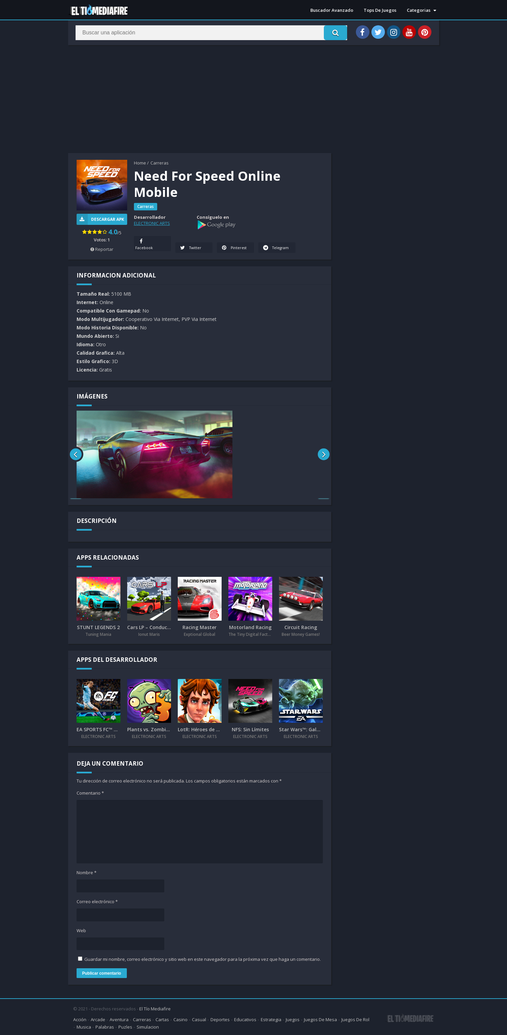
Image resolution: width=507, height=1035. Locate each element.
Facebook (144, 243)
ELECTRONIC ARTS (152, 223)
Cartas (162, 1019)
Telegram (269, 243)
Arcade (98, 1019)
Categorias (418, 10)
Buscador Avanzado (331, 10)
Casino (180, 1019)
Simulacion (148, 1026)
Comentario (90, 793)
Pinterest (234, 248)
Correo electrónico (97, 902)
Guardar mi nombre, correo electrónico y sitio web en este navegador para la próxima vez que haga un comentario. (202, 959)
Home (140, 163)
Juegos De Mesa (320, 1019)
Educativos (245, 1019)
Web (81, 931)
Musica (84, 1026)
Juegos (293, 1019)
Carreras (159, 163)
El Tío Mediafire (155, 1008)
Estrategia (271, 1019)
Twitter (191, 248)
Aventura (119, 1019)
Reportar (101, 249)
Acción (79, 1019)
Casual (199, 1019)
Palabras (104, 1026)
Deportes (220, 1019)
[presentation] (75, 455)
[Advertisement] (253, 99)
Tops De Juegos (380, 10)
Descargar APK (100, 219)
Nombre (86, 873)
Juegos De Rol (355, 1019)
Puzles (125, 1026)
